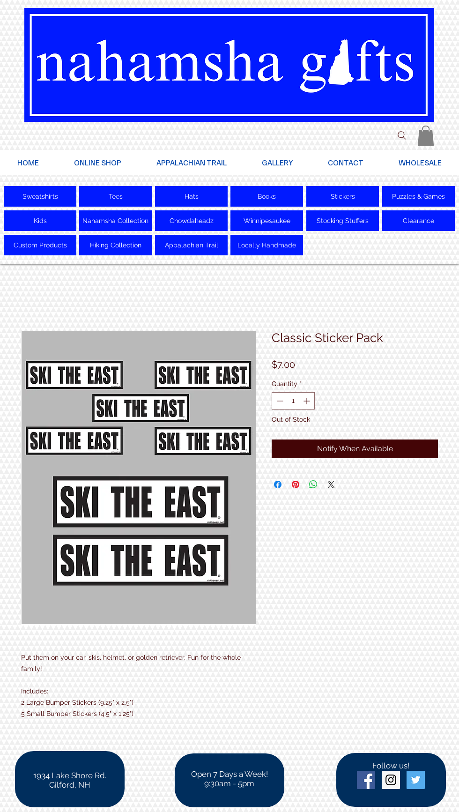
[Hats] (191, 196)
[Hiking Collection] (115, 245)
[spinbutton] (293, 401)
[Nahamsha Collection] (115, 220)
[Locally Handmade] (266, 245)
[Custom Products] (40, 245)
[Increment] (307, 401)
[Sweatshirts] (40, 196)
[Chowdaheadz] (191, 220)
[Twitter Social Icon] (416, 780)
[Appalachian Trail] (191, 245)
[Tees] (115, 196)
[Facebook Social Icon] (366, 780)
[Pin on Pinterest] (295, 484)
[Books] (266, 196)
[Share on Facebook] (277, 484)
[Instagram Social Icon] (391, 780)
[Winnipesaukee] (266, 220)
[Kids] (40, 220)
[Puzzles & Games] (418, 196)
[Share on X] (331, 484)
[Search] (402, 135)
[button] (425, 136)
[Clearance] (418, 220)
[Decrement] (279, 401)
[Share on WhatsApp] (313, 484)
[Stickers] (342, 196)
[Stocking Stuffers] (342, 220)
